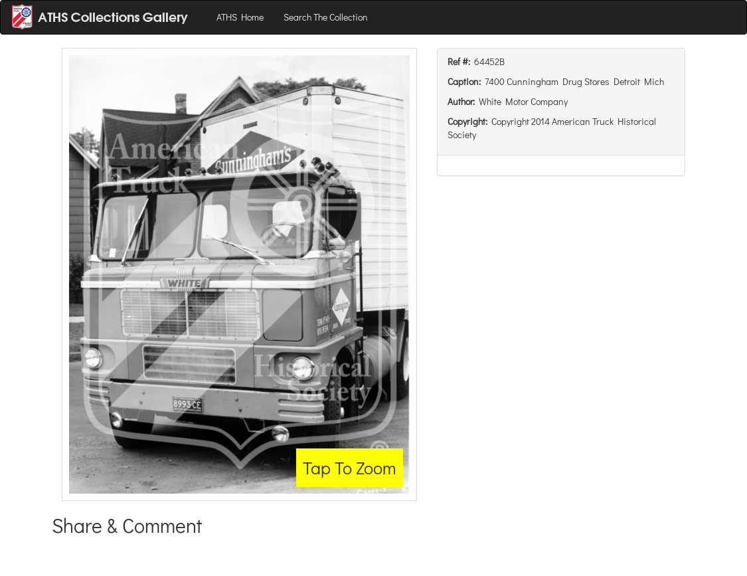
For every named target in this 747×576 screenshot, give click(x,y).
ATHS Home (240, 17)
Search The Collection (326, 17)
